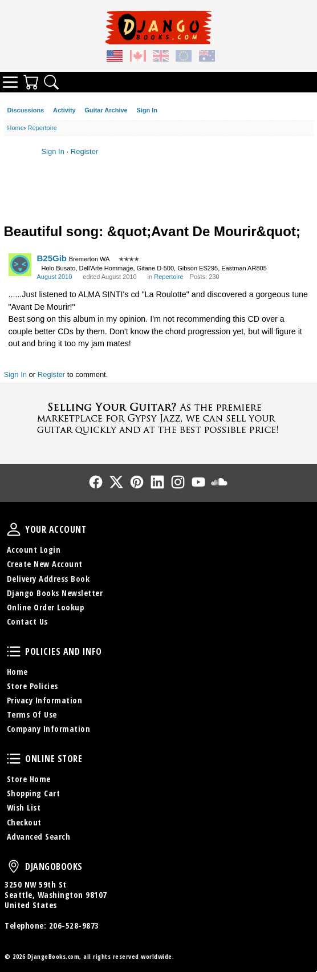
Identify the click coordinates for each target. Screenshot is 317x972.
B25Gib (52, 258)
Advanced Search (39, 836)
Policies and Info (14, 651)
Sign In (146, 110)
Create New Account (45, 563)
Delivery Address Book (48, 578)
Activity (64, 110)
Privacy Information (45, 700)
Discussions (25, 110)
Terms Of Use (32, 714)
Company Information (49, 728)
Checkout (24, 822)
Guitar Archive (105, 110)
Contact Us (27, 621)
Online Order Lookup (45, 607)
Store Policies (32, 686)
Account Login (34, 549)
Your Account (14, 529)
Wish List (24, 807)
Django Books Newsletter (55, 593)
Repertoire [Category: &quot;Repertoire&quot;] (168, 276)
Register (84, 151)
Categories (10, 82)
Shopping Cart (33, 793)
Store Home (29, 778)
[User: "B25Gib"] (20, 264)
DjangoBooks (14, 866)
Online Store (14, 759)
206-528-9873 (74, 925)
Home (17, 671)
